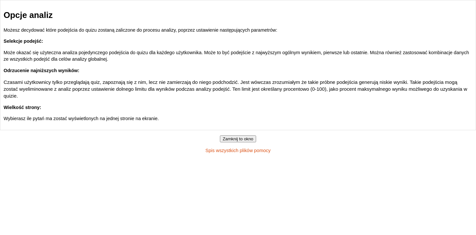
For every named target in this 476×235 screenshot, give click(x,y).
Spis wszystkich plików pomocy (238, 150)
